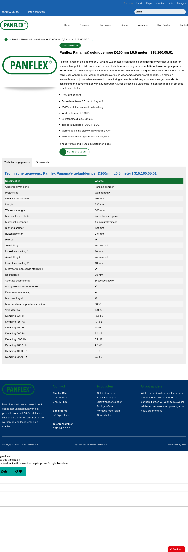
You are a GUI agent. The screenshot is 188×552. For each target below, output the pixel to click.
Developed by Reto (177, 444)
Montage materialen (108, 411)
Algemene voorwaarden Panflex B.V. (90, 444)
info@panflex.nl (61, 415)
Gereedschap (104, 415)
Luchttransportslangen (109, 402)
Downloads (105, 25)
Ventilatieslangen (106, 397)
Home (67, 25)
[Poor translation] (18, 471)
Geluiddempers (106, 393)
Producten (85, 25)
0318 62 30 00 (61, 428)
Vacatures (143, 25)
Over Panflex (163, 25)
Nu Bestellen (77, 152)
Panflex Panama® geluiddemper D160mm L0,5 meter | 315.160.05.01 (51, 39)
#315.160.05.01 (70, 45)
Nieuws (124, 25)
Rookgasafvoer (105, 406)
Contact (184, 25)
